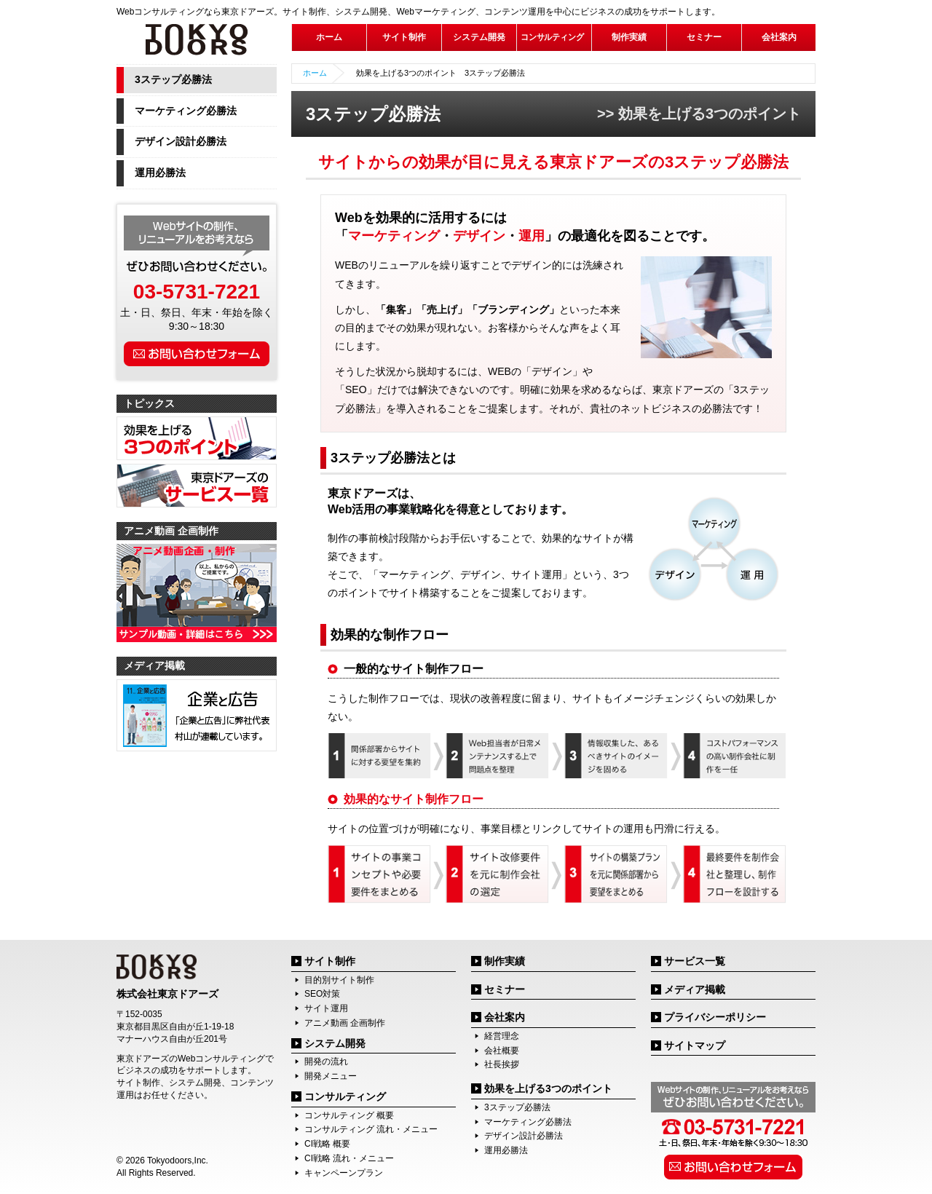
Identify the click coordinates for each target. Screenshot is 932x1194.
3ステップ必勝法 (173, 79)
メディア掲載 (694, 989)
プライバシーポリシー (715, 1017)
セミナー (704, 37)
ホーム (329, 37)
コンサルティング (345, 1096)
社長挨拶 (501, 1064)
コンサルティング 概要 (349, 1115)
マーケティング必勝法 (186, 110)
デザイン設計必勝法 (180, 141)
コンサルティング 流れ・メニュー (371, 1129)
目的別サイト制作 (339, 980)
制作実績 (629, 37)
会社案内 (504, 1017)
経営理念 (501, 1036)
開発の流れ (326, 1061)
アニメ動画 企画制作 (344, 1023)
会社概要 (501, 1050)
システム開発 (335, 1043)
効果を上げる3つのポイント (548, 1088)
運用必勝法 (160, 172)
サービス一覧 (694, 961)
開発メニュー (330, 1076)
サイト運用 (326, 1008)
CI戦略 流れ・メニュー (349, 1158)
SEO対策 (322, 994)
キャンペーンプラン (343, 1173)
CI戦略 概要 (327, 1144)
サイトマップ (694, 1045)
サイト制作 (329, 961)
